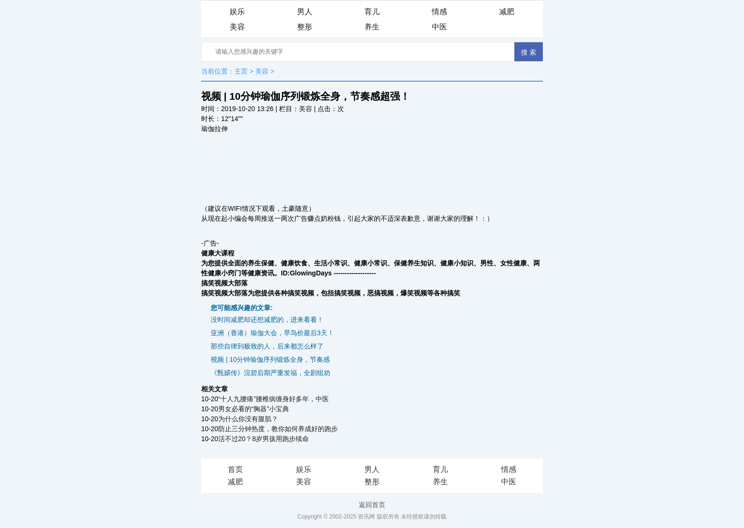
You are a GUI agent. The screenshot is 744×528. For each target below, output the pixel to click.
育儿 (372, 12)
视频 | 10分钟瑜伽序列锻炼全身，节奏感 (270, 359)
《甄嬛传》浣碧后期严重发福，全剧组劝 (270, 373)
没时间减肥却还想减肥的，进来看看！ (267, 319)
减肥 (506, 12)
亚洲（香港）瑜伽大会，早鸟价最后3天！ (272, 333)
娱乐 (237, 12)
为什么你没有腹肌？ (248, 419)
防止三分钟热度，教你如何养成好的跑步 (278, 429)
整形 (304, 27)
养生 (372, 27)
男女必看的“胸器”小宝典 (253, 409)
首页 (235, 469)
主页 (241, 71)
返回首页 (372, 505)
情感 (439, 12)
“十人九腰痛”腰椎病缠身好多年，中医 (273, 399)
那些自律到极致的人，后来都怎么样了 (267, 346)
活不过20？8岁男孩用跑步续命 (263, 439)
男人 (304, 12)
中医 (439, 27)
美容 (237, 27)
